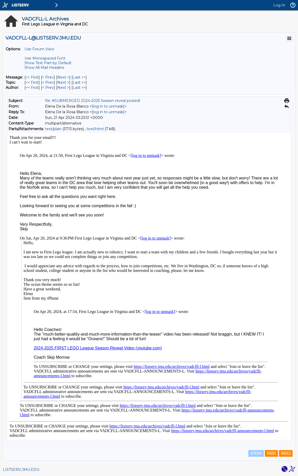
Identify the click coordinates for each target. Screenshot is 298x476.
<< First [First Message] (32, 77)
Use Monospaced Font (44, 58)
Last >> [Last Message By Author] (79, 87)
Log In (279, 5)
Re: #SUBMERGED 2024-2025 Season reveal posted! (92, 100)
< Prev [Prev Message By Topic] (48, 82)
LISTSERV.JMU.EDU (21, 469)
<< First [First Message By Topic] (32, 82)
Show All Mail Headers (44, 67)
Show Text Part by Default (47, 63)
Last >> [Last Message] (79, 77)
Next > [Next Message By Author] (63, 87)
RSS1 (271, 453)
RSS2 (286, 453)
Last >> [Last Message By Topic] (79, 82)
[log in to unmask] (108, 106)
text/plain (53, 129)
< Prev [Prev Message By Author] (48, 87)
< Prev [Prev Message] (48, 77)
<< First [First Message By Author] (32, 87)
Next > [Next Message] (63, 77)
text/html (95, 129)
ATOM (256, 453)
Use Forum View (39, 49)
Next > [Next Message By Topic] (63, 82)
